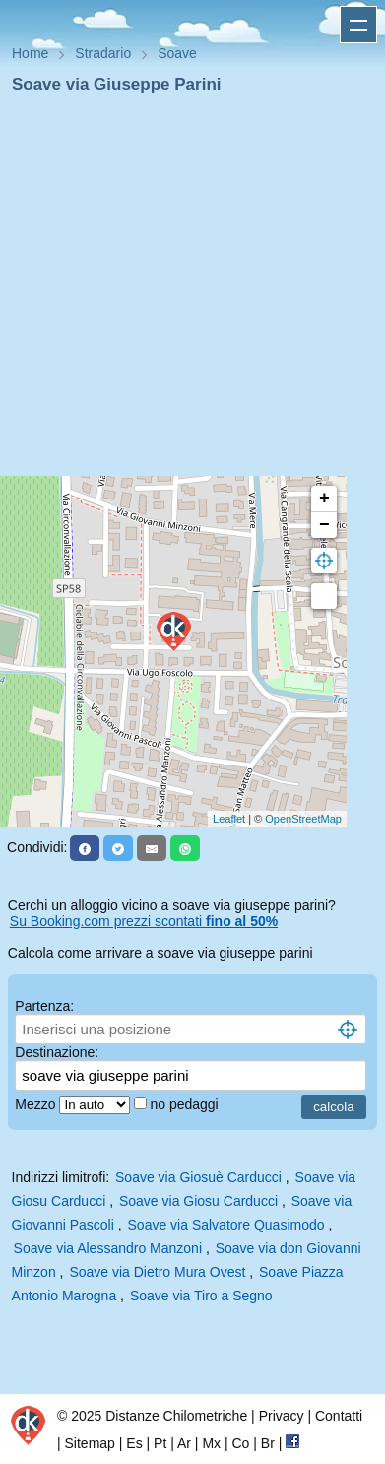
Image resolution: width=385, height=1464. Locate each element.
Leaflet (229, 819)
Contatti (338, 1416)
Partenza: (44, 1006)
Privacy (281, 1416)
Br (268, 1443)
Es (134, 1443)
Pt (160, 1443)
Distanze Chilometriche (176, 1416)
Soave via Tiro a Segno (201, 1295)
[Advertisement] (184, 291)
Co (240, 1443)
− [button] (324, 525)
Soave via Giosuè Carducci (198, 1177)
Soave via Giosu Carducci (198, 1201)
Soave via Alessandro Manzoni (108, 1248)
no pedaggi (186, 1104)
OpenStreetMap (303, 819)
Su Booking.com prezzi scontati (144, 921)
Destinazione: (56, 1052)
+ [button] (324, 498)
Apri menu (358, 24)
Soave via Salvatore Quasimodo (226, 1224)
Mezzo (37, 1104)
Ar (184, 1443)
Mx (211, 1443)
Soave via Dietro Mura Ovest (157, 1272)
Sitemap (90, 1443)
